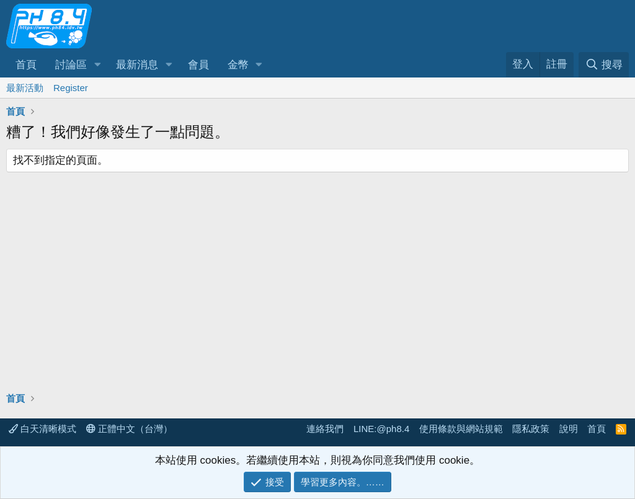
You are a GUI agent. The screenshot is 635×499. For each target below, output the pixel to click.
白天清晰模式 (42, 428)
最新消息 (137, 65)
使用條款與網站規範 (461, 428)
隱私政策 (530, 428)
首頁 (26, 65)
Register (70, 87)
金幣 (238, 65)
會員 (198, 65)
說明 (568, 428)
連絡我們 (325, 428)
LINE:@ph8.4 (381, 428)
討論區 (71, 65)
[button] (97, 65)
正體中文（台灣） (129, 428)
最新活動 (24, 87)
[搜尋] (604, 64)
